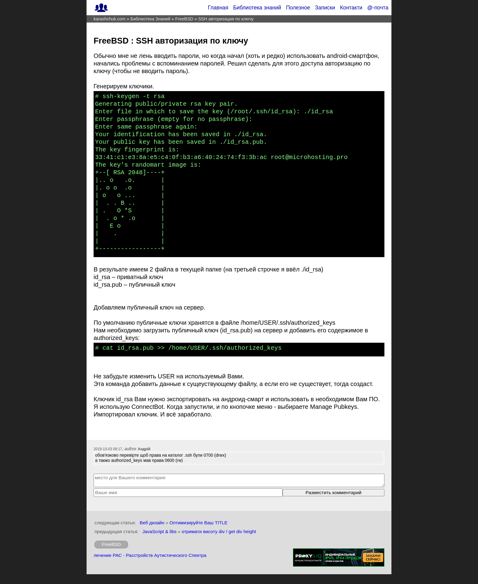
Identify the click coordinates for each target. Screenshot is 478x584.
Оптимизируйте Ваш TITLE (198, 522)
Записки (325, 8)
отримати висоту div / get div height (219, 531)
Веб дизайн (152, 522)
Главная (218, 8)
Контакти (351, 8)
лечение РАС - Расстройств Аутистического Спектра (150, 555)
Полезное (298, 8)
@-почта (377, 8)
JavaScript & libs (159, 531)
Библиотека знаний (257, 8)
